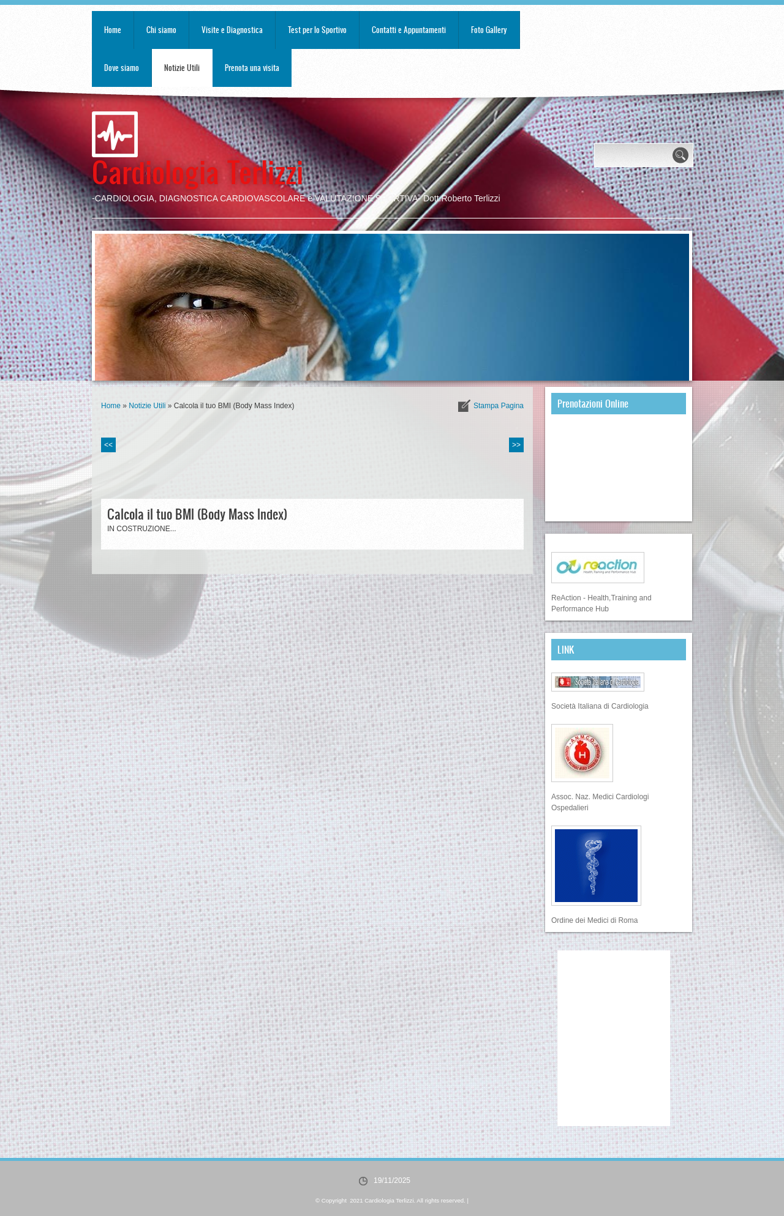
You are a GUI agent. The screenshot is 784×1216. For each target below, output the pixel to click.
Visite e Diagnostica (232, 29)
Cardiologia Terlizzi (197, 171)
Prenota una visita (252, 67)
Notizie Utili (182, 67)
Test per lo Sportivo (317, 29)
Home (112, 29)
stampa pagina (498, 405)
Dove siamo (121, 67)
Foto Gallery (489, 29)
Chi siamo (161, 29)
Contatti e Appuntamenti (409, 29)
